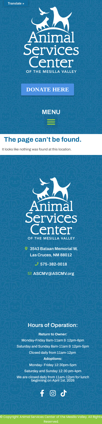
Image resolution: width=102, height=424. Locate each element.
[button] (51, 122)
